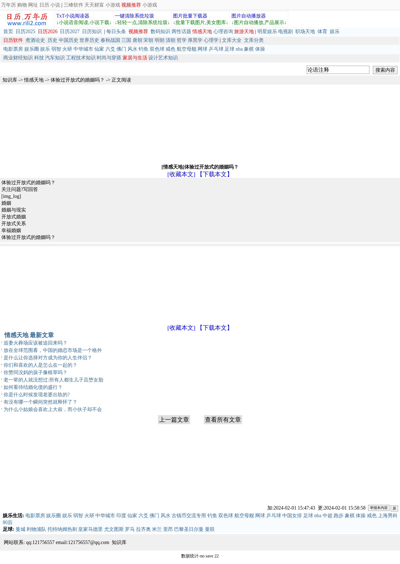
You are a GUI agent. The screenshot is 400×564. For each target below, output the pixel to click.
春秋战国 (110, 40)
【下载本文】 (215, 174)
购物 (22, 5)
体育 (322, 31)
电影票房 (13, 49)
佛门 (121, 49)
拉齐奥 (143, 529)
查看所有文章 (223, 419)
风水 (132, 49)
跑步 (338, 515)
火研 (67, 49)
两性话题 (181, 31)
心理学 (211, 40)
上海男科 (388, 515)
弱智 (56, 49)
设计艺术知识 (163, 57)
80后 (8, 522)
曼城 (20, 529)
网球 (202, 49)
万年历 (8, 5)
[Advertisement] (200, 123)
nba (239, 49)
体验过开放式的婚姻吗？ (78, 80)
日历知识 (92, 31)
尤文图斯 (114, 529)
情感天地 (34, 80)
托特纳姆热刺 (62, 529)
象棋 (249, 49)
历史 (52, 40)
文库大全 (232, 40)
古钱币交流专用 (189, 515)
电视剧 (285, 31)
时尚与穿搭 (109, 57)
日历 (44, 5)
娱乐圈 (31, 49)
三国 (126, 40)
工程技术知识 (81, 57)
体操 (260, 49)
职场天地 (305, 31)
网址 (33, 5)
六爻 (110, 49)
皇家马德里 (90, 529)
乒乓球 (216, 49)
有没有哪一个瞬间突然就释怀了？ (40, 402)
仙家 (99, 49)
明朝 (159, 40)
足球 (229, 49)
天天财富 (94, 5)
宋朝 (148, 40)
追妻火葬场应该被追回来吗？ (35, 343)
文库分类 (254, 40)
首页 (8, 31)
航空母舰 (186, 49)
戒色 (170, 49)
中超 (328, 515)
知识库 (9, 80)
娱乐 (335, 31)
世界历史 (89, 40)
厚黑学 (195, 40)
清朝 (170, 40)
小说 (55, 5)
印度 (121, 515)
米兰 (157, 529)
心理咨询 (223, 31)
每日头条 (116, 31)
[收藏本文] (181, 174)
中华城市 (83, 49)
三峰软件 (73, 5)
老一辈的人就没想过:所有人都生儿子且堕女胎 (53, 380)
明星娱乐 (267, 31)
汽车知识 (55, 57)
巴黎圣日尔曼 (189, 529)
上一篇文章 (174, 419)
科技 (39, 57)
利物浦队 (36, 529)
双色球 (157, 49)
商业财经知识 (18, 57)
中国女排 (292, 515)
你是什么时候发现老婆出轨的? (37, 394)
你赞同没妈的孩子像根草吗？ (35, 372)
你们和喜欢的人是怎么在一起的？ (40, 365)
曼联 (210, 529)
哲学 (182, 40)
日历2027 (70, 31)
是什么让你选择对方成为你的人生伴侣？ (48, 357)
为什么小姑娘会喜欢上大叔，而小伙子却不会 (53, 409)
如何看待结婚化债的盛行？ (33, 387)
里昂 (168, 529)
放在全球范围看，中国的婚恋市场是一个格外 (53, 350)
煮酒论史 (35, 40)
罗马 (130, 529)
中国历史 (68, 40)
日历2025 (25, 31)
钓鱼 (143, 49)
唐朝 (137, 40)
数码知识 (160, 31)
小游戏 (112, 5)
